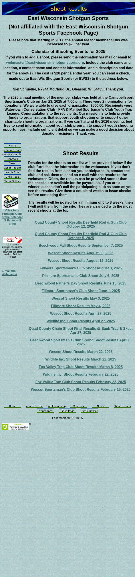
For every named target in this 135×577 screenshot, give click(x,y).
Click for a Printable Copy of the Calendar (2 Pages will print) (12, 217)
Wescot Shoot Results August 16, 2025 (80, 260)
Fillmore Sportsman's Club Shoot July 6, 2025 (80, 276)
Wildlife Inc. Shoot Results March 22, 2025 (80, 359)
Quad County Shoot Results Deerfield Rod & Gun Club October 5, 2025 (81, 236)
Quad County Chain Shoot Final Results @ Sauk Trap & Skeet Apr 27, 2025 (81, 331)
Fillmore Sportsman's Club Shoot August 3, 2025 (81, 268)
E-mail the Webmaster (9, 272)
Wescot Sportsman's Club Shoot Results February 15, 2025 (81, 389)
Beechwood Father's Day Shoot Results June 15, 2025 (80, 283)
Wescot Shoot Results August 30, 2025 (80, 253)
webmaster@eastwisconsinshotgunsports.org (45, 62)
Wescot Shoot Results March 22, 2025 (81, 352)
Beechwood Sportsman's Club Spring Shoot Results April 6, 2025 (80, 342)
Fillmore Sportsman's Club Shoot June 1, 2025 (81, 291)
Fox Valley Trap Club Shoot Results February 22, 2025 (80, 382)
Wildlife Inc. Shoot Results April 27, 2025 (81, 321)
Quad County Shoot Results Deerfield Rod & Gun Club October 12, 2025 (81, 224)
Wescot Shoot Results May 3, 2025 (81, 298)
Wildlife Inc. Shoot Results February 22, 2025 (80, 374)
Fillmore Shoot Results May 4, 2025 (81, 306)
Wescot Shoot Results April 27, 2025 (80, 313)
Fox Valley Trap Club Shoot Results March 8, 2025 (81, 367)
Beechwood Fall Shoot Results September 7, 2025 (81, 245)
